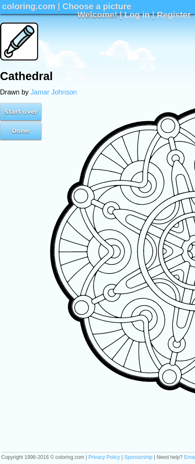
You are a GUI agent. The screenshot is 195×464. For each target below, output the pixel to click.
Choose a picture (96, 6)
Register (174, 14)
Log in (137, 14)
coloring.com (29, 6)
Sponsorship (138, 457)
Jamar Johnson (54, 92)
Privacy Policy (104, 457)
